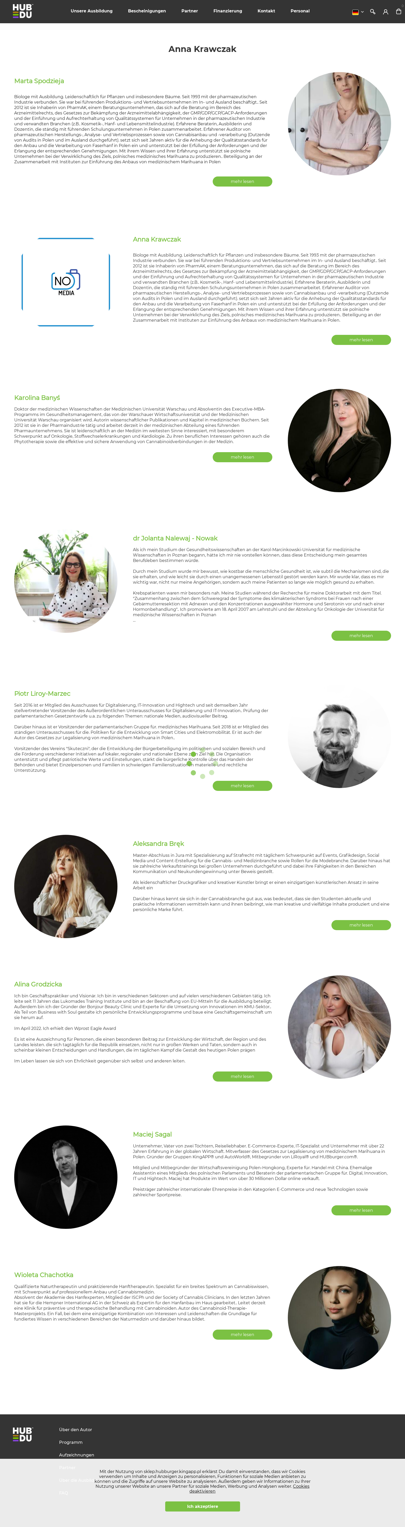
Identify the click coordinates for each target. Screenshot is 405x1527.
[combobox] (359, 12)
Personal (300, 11)
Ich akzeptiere (202, 1506)
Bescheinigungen (147, 11)
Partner (189, 11)
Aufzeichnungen (76, 1455)
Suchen (373, 12)
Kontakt (266, 11)
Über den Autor (75, 1429)
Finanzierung (227, 11)
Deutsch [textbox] (355, 12)
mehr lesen (242, 181)
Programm (71, 1442)
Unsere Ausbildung (92, 11)
